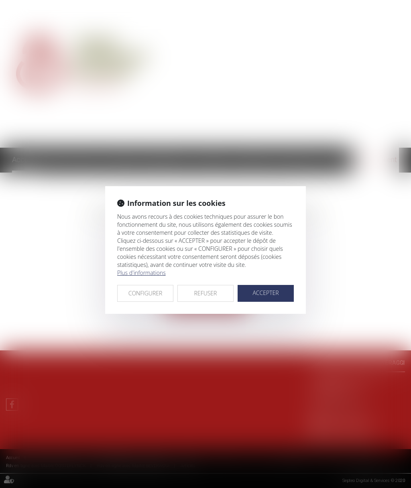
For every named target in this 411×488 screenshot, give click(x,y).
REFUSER (205, 293)
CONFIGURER (145, 293)
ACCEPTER (265, 293)
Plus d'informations (141, 273)
